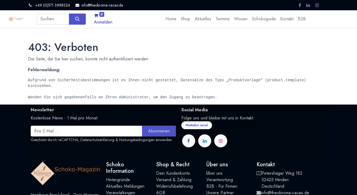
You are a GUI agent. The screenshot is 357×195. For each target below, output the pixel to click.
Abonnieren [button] (159, 131)
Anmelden (103, 22)
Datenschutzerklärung (97, 139)
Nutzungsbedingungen (136, 139)
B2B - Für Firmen (221, 186)
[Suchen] (77, 19)
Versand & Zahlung (173, 180)
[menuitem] (171, 19)
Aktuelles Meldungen (125, 186)
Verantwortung (219, 180)
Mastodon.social (196, 125)
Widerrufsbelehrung (174, 186)
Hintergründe (118, 180)
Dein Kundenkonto (173, 173)
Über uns (214, 173)
